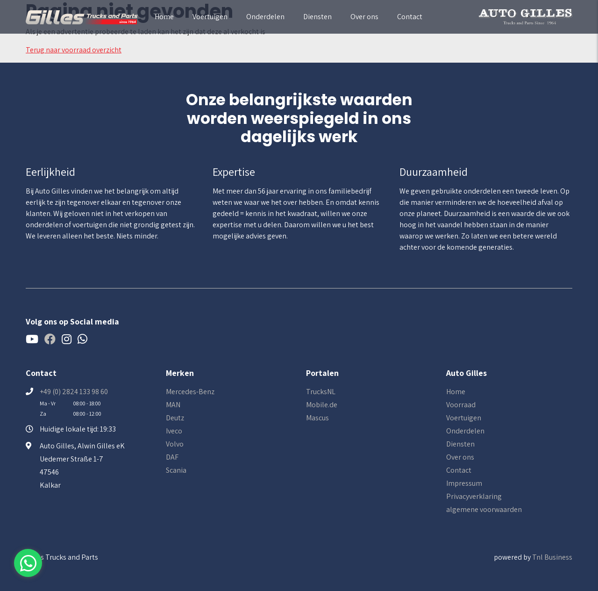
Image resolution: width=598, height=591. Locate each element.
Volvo (175, 444)
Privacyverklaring (474, 496)
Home (164, 17)
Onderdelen (265, 17)
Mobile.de (321, 405)
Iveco (174, 431)
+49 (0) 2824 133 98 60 (74, 391)
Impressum (464, 483)
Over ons (364, 17)
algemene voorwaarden (484, 509)
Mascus (317, 418)
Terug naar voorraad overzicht (73, 50)
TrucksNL (320, 391)
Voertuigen (210, 17)
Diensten (317, 17)
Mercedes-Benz (190, 391)
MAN (173, 405)
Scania (176, 470)
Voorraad (461, 405)
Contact (409, 17)
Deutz (175, 418)
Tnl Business (552, 557)
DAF (172, 457)
